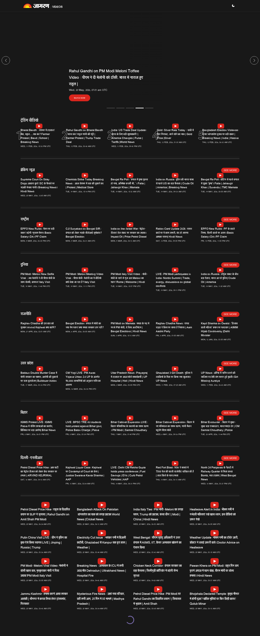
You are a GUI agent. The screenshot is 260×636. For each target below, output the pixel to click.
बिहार (24, 412)
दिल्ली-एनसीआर (31, 458)
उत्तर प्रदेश (27, 363)
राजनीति (26, 314)
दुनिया (24, 265)
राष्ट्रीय (25, 219)
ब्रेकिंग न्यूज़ (28, 170)
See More (230, 170)
